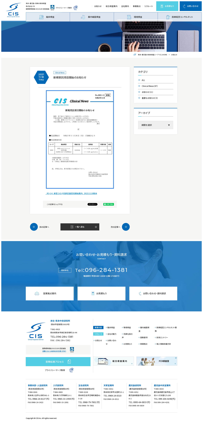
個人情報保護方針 (164, 344)
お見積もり (169, 6)
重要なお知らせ (150, 98)
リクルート (148, 6)
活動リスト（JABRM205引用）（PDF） (54, 351)
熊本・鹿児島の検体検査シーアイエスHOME (152, 54)
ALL (143, 80)
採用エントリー (162, 337)
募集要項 (143, 337)
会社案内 (125, 6)
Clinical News (60, 72)
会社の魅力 (111, 334)
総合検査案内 (111, 6)
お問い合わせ (192, 6)
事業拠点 (137, 6)
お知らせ (98, 6)
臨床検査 (46, 17)
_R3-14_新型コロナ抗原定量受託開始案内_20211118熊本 (71, 193)
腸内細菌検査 (90, 17)
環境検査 (134, 17)
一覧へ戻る (79, 226)
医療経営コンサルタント (179, 17)
